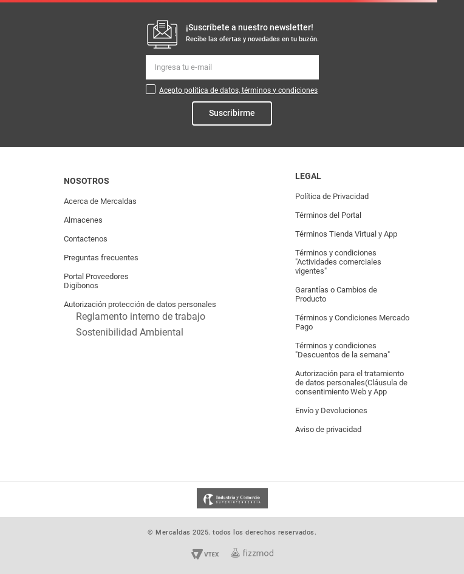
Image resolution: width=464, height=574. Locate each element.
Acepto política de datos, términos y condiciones (238, 90)
